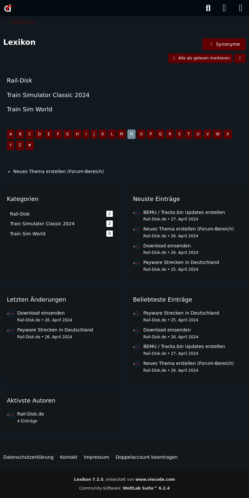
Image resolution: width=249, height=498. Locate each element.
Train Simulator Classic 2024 (48, 94)
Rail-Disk (19, 80)
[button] (240, 58)
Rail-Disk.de (154, 219)
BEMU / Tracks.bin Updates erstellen (184, 212)
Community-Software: (124, 488)
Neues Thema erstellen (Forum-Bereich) (58, 171)
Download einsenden (167, 245)
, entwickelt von (124, 479)
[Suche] (208, 8)
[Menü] (240, 8)
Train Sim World (29, 109)
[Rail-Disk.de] (8, 8)
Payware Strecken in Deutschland (181, 262)
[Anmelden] (224, 8)
